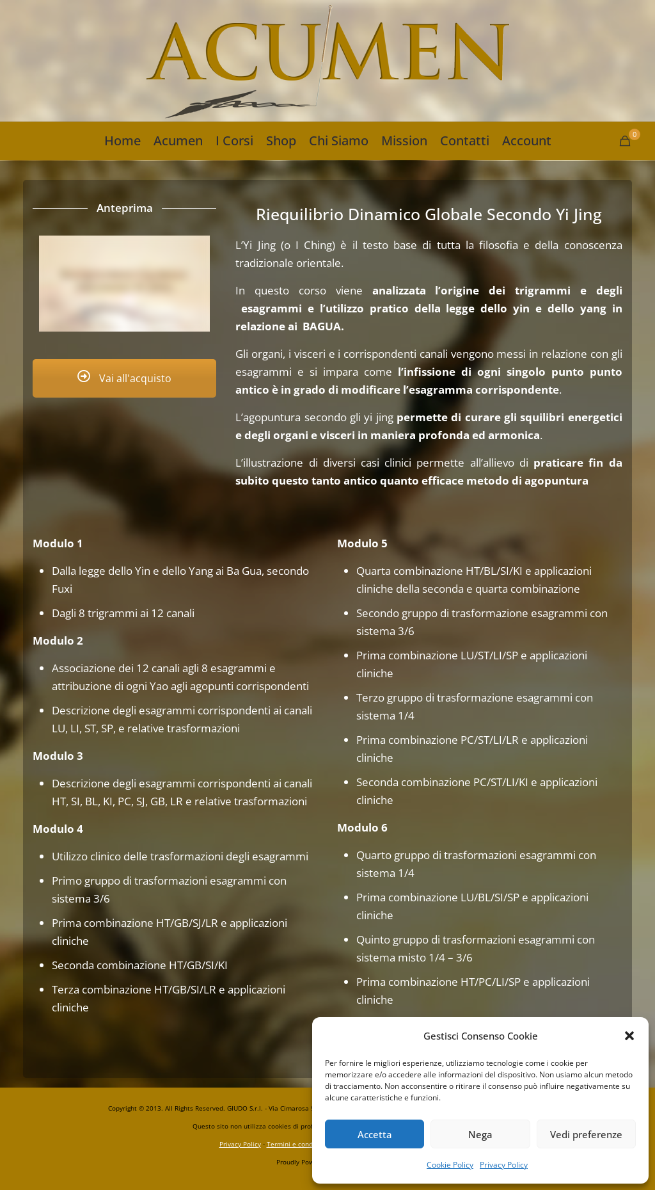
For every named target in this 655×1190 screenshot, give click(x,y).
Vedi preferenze (586, 1134)
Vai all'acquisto (124, 378)
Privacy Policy (504, 1164)
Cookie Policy (450, 1164)
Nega (480, 1134)
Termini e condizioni (298, 1143)
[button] (629, 1035)
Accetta (375, 1134)
